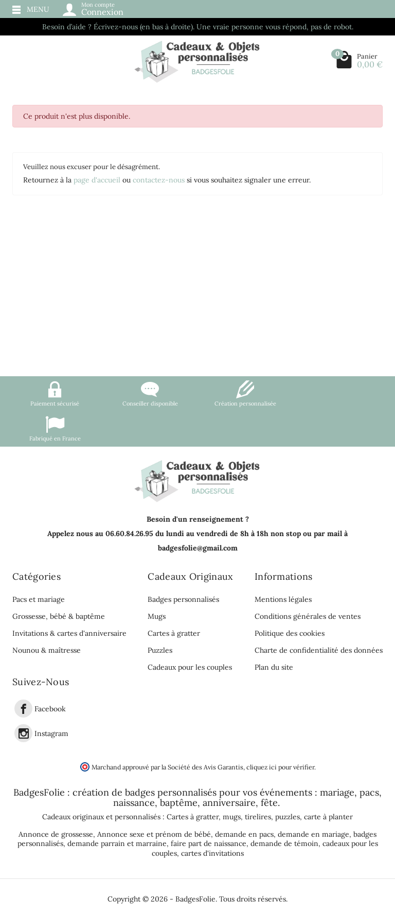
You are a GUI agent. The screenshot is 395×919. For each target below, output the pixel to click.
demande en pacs (244, 834)
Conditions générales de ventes (308, 616)
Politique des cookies (290, 633)
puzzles (287, 816)
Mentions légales (283, 599)
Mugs (157, 616)
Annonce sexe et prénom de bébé (154, 834)
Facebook (50, 708)
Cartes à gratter (174, 633)
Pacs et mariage (38, 599)
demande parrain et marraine (117, 843)
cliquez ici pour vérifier (280, 767)
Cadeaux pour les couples (190, 667)
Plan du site (274, 667)
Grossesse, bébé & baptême (58, 616)
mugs (232, 816)
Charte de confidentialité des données (319, 650)
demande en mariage (313, 834)
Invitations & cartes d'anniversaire (69, 633)
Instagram (51, 733)
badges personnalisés (171, 792)
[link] (23, 709)
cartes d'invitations (212, 853)
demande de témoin (284, 843)
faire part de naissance (208, 843)
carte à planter (328, 816)
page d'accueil (97, 180)
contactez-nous (159, 180)
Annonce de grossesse (56, 834)
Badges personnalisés (183, 599)
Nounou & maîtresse (46, 650)
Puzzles (160, 650)
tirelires (258, 816)
